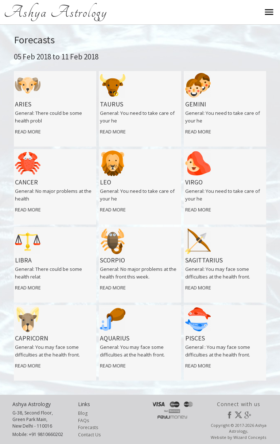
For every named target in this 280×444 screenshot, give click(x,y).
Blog (83, 413)
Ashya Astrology (55, 12)
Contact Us (89, 435)
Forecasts (88, 427)
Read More (28, 131)
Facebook (229, 414)
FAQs (83, 420)
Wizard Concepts (249, 437)
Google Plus (247, 414)
